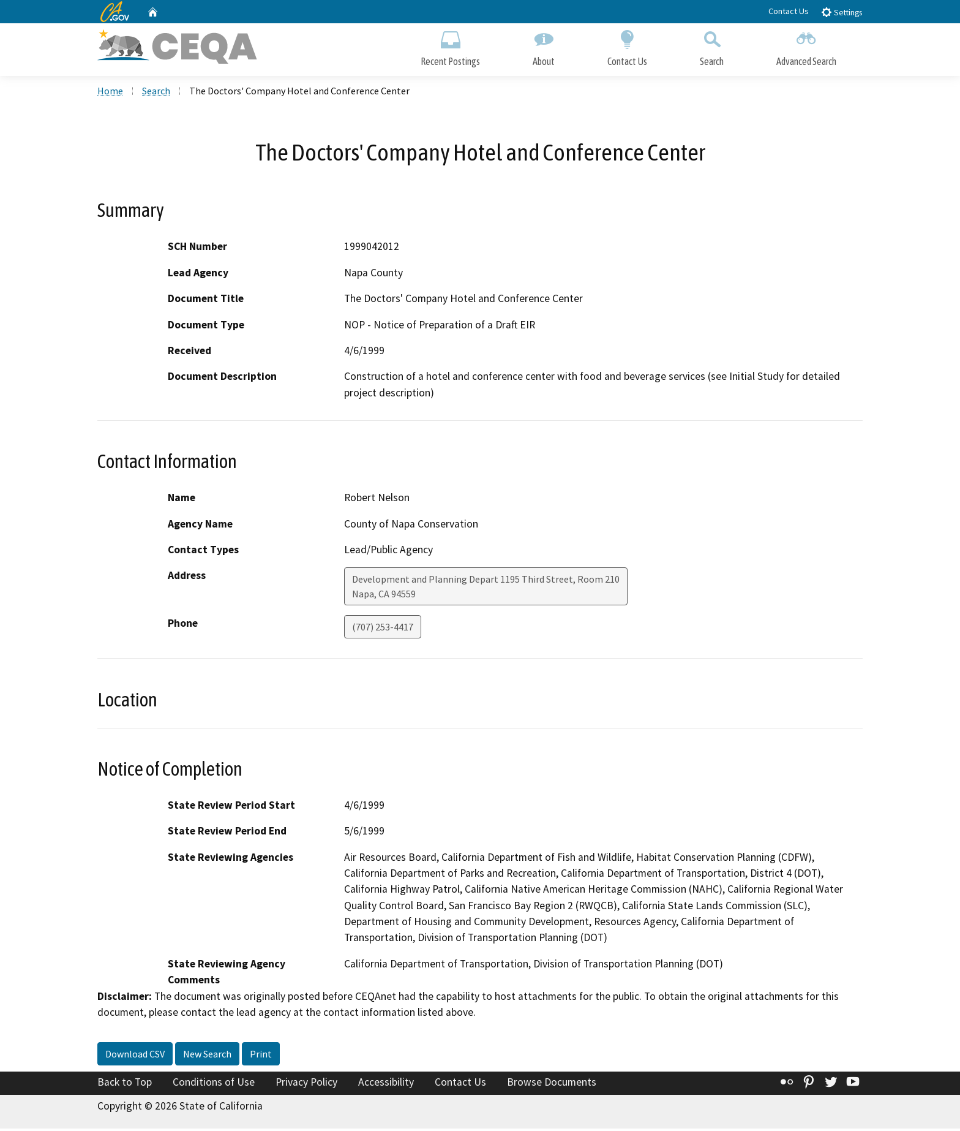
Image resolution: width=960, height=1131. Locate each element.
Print (261, 1056)
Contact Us (788, 11)
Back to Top (124, 1084)
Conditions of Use (214, 1084)
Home (110, 92)
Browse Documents (551, 1084)
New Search (207, 1056)
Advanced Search (806, 47)
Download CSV (135, 1056)
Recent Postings (450, 47)
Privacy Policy (306, 1084)
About (543, 47)
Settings (841, 12)
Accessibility (386, 1084)
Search (712, 47)
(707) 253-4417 (382, 629)
